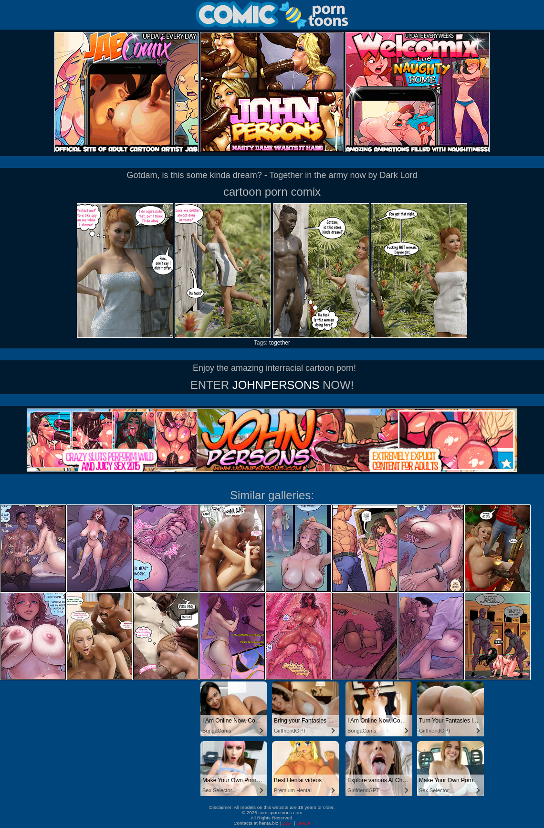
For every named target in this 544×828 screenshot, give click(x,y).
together (279, 342)
